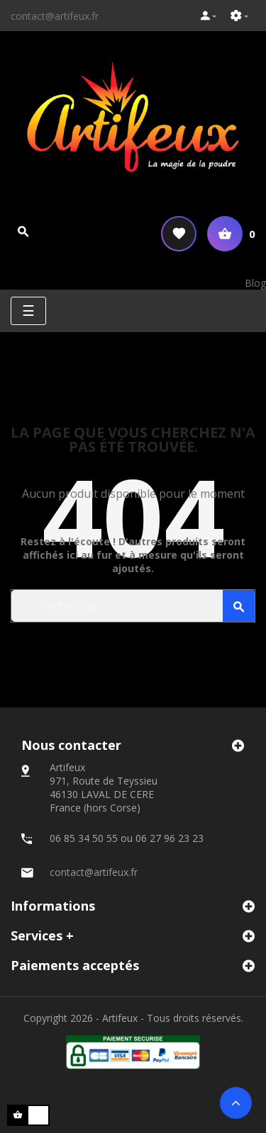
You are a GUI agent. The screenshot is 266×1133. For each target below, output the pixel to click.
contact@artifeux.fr (55, 16)
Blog (255, 283)
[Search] (133, 606)
